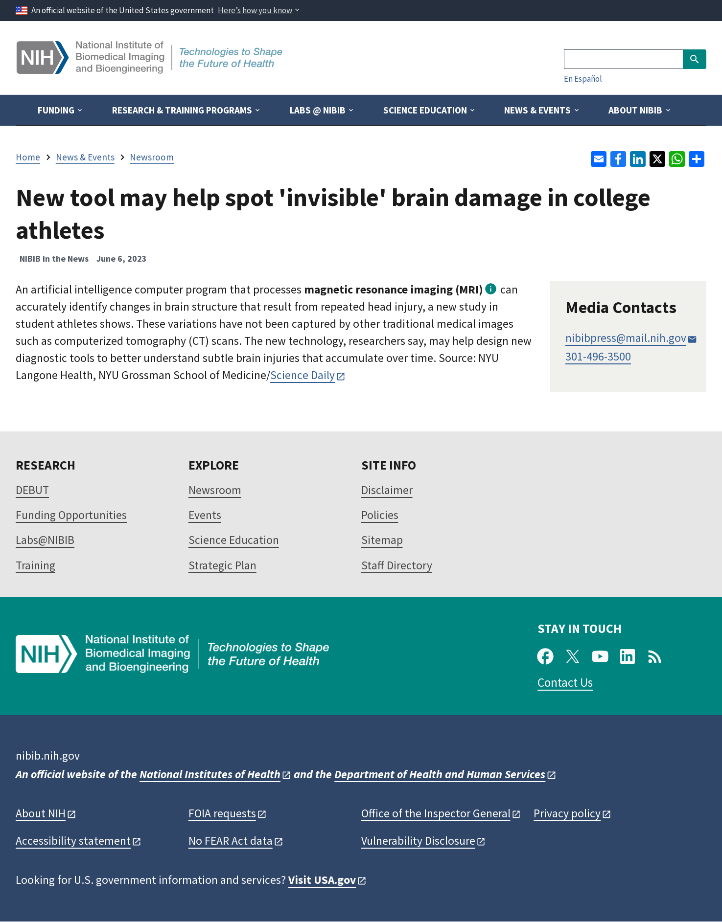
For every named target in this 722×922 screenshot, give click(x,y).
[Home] (150, 70)
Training (35, 565)
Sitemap (382, 540)
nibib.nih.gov (48, 755)
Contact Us (565, 682)
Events (204, 515)
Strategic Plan (222, 565)
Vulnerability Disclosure (418, 840)
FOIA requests (222, 813)
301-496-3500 (598, 356)
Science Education (233, 540)
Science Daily (302, 375)
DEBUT (32, 490)
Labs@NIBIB (45, 540)
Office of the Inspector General (436, 813)
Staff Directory (396, 565)
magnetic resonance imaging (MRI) (393, 289)
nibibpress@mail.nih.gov (625, 338)
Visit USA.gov (322, 880)
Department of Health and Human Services (439, 774)
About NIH (41, 813)
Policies (379, 515)
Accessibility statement (73, 840)
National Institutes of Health (210, 774)
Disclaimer (387, 490)
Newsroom (214, 490)
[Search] (623, 59)
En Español (583, 78)
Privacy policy (567, 813)
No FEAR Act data (230, 840)
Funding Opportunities (71, 515)
